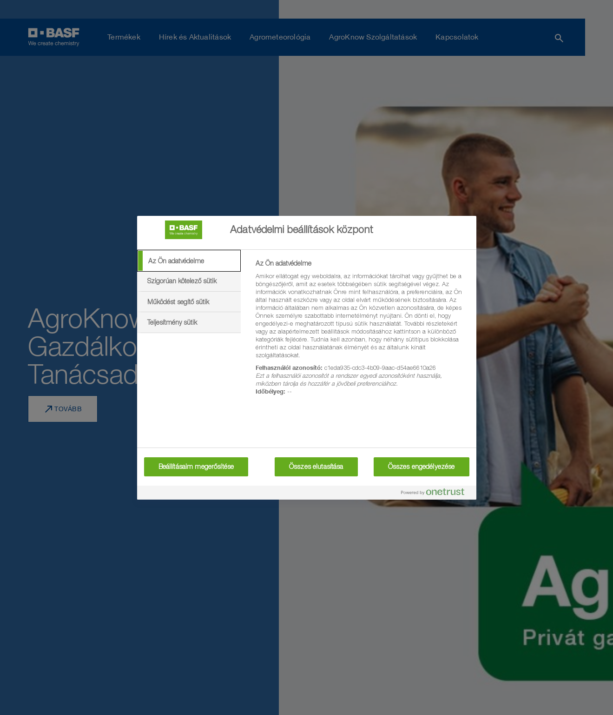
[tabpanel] (362, 332)
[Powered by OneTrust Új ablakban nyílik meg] (436, 494)
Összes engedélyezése (421, 466)
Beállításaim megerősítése (196, 466)
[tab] (189, 261)
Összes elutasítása (316, 466)
